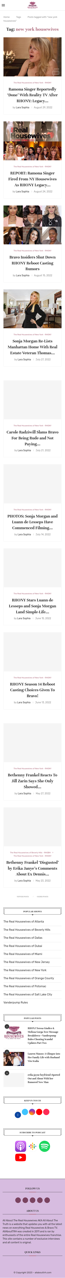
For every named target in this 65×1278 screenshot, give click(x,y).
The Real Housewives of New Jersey (26, 962)
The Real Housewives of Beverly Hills (26, 929)
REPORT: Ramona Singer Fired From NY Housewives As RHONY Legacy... (32, 179)
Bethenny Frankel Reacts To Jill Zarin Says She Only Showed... (32, 781)
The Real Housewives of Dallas (22, 937)
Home (6, 17)
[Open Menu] (3, 5)
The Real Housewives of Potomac (24, 986)
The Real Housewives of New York (24, 970)
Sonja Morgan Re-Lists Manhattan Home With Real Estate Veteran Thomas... (32, 347)
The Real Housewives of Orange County (28, 978)
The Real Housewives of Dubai (22, 946)
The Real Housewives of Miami (22, 954)
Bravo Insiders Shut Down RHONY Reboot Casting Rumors (32, 263)
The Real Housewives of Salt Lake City (27, 994)
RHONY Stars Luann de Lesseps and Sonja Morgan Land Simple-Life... (32, 606)
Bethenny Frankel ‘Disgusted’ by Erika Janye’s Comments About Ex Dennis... (32, 868)
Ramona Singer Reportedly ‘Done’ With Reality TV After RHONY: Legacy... (32, 95)
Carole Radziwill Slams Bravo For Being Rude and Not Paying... (32, 438)
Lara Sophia (22, 107)
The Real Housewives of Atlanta (23, 921)
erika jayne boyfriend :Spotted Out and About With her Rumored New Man (44, 1078)
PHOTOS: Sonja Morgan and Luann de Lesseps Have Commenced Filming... (32, 522)
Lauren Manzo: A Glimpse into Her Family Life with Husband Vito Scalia (44, 1057)
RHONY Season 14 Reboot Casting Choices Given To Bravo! (32, 690)
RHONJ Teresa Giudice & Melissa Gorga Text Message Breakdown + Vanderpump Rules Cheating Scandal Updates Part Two (43, 1035)
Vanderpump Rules (15, 1002)
